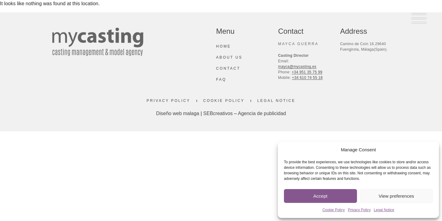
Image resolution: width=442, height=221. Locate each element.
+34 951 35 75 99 (307, 72)
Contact (228, 68)
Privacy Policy (359, 210)
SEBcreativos (218, 113)
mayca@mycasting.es (297, 66)
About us (229, 57)
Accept (320, 196)
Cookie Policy (333, 210)
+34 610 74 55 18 (307, 78)
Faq (221, 79)
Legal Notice (384, 210)
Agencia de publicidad (262, 113)
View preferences (396, 196)
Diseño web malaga (177, 113)
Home (223, 46)
